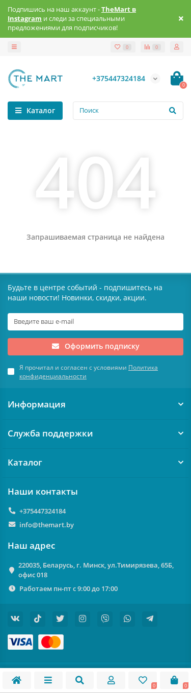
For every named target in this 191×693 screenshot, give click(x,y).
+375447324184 (42, 511)
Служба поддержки (95, 433)
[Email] (95, 321)
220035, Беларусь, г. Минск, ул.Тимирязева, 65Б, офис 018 (96, 569)
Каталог (95, 462)
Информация (95, 404)
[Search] (128, 110)
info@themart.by (46, 524)
